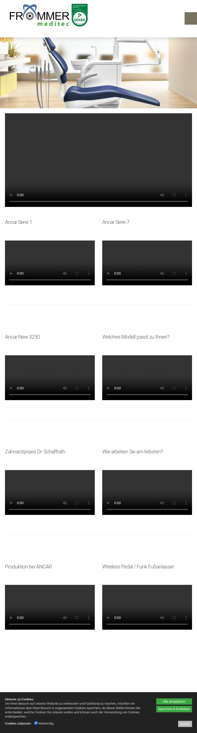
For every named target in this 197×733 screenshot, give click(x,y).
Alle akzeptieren (174, 701)
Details (185, 724)
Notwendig (43, 723)
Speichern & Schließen (174, 709)
